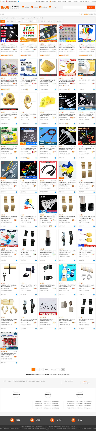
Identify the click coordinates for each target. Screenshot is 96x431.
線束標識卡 (70, 381)
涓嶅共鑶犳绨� (24, 51)
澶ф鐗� (92, 51)
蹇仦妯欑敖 (81, 51)
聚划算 (36, 428)
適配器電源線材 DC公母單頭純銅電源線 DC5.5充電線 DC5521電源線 (48, 183)
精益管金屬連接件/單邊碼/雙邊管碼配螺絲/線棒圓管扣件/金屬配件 (67, 251)
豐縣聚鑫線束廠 (55, 408)
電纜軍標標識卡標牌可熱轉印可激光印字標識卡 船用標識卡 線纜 (67, 81)
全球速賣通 (24, 428)
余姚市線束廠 (38, 401)
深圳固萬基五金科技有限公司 (44, 220)
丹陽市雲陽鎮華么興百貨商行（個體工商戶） (63, 322)
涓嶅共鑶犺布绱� (70, 51)
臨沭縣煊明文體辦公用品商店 (73, 401)
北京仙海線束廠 (38, 408)
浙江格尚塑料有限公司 (25, 151)
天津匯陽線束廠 (55, 405)
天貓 (33, 428)
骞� (16, 49)
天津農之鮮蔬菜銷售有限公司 (82, 405)
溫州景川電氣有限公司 (63, 186)
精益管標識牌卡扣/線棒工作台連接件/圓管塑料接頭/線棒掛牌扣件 (87, 286)
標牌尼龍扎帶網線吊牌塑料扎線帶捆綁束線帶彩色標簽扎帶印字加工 (9, 251)
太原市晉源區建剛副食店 (72, 408)
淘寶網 (29, 428)
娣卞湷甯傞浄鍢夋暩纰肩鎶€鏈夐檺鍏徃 (25, 49)
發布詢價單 (85, 381)
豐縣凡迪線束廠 (47, 403)
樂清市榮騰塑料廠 (82, 151)
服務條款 (51, 426)
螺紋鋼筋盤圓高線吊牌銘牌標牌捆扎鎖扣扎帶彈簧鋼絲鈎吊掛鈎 (47, 320)
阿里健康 (89, 428)
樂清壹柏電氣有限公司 (83, 117)
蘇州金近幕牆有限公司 (80, 408)
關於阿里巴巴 (62, 426)
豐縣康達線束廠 (38, 403)
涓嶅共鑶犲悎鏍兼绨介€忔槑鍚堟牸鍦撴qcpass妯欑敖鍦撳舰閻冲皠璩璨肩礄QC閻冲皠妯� (67, 46)
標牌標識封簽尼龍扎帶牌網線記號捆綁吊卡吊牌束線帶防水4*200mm (86, 149)
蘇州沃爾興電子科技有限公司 (63, 83)
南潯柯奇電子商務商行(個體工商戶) (25, 254)
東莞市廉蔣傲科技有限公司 (5, 288)
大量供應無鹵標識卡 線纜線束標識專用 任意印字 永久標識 (48, 115)
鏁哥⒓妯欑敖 (31, 51)
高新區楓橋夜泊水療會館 (89, 403)
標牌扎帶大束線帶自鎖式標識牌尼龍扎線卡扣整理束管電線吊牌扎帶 (28, 217)
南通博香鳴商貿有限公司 (44, 288)
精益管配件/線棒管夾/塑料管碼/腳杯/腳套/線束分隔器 (28, 251)
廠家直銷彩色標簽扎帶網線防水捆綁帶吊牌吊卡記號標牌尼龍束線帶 (28, 149)
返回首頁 (59, 374)
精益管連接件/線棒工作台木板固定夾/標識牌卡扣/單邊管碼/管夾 (9, 286)
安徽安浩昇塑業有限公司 (25, 220)
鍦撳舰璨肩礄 (10, 85)
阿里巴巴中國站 (18, 428)
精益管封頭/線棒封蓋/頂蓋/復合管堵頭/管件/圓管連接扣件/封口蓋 (67, 320)
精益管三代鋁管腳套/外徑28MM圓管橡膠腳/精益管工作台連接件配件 (47, 251)
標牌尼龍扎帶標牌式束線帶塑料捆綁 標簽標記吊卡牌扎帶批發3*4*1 (9, 183)
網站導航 (73, 426)
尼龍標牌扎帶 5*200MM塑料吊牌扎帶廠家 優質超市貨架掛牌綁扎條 (67, 183)
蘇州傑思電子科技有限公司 (44, 83)
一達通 (93, 428)
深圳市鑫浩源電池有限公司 (83, 254)
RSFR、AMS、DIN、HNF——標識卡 (86, 80)
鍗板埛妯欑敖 (49, 51)
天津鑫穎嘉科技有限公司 (81, 403)
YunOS (64, 428)
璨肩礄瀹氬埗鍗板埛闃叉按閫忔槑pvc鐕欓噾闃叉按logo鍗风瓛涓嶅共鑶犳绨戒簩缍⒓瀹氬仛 (48, 46)
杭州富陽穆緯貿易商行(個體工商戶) (63, 254)
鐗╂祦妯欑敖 (87, 51)
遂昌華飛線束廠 (38, 405)
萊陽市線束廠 (55, 403)
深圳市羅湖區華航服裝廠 (25, 186)
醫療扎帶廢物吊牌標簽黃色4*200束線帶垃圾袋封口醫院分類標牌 (9, 149)
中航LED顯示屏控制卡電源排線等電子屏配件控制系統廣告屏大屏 (9, 354)
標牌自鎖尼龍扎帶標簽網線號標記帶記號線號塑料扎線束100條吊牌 (86, 115)
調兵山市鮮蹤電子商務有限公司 (74, 403)
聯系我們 (68, 426)
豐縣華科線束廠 (47, 401)
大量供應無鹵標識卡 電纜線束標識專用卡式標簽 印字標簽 (28, 115)
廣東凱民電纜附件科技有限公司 (25, 83)
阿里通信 (69, 428)
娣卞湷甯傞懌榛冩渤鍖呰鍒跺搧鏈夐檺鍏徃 (63, 49)
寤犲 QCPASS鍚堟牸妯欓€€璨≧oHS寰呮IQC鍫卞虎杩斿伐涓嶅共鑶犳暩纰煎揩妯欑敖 (29, 46)
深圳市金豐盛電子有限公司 (44, 151)
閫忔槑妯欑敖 (10, 51)
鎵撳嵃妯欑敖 (4, 51)
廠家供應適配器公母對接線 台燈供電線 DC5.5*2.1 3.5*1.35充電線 (48, 149)
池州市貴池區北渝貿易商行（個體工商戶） (83, 288)
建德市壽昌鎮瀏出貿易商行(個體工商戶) (63, 220)
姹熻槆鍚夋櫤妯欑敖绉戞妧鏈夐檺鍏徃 (5, 49)
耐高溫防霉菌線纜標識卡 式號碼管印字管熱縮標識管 (28, 81)
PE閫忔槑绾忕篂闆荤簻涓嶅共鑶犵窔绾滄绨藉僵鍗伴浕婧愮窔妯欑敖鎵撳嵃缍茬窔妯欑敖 (9, 46)
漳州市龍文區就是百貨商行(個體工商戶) (5, 322)
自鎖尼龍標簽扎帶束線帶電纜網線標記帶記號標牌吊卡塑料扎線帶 (47, 217)
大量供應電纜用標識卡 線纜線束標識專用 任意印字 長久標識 (9, 115)
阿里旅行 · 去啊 (45, 428)
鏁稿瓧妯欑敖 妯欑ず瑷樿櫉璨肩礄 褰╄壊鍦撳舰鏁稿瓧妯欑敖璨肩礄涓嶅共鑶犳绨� (9, 81)
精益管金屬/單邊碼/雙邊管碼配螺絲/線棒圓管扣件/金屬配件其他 (47, 286)
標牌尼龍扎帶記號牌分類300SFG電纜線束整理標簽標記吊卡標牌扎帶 (67, 115)
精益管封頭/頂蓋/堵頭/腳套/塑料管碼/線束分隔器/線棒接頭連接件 (86, 183)
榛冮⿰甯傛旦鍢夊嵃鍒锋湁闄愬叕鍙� (5, 83)
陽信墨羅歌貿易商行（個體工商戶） (63, 151)
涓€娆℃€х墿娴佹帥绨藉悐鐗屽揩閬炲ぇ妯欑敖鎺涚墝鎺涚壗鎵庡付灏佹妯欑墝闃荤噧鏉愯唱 (86, 46)
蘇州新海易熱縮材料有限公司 (83, 83)
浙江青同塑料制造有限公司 (63, 117)
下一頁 (46, 369)
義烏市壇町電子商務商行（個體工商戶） (63, 288)
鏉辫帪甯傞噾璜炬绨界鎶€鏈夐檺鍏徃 (44, 49)
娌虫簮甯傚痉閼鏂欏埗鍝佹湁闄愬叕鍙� (83, 49)
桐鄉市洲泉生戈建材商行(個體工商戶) (83, 322)
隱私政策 (56, 426)
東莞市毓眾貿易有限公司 (5, 220)
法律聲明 (46, 426)
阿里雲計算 (59, 428)
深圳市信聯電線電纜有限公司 (44, 186)
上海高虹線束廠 (47, 405)
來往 (82, 428)
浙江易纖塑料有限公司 (5, 151)
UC (75, 428)
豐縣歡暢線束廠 (47, 408)
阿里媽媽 (51, 428)
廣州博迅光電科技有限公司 (5, 356)
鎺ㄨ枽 (15, 47)
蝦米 (55, 428)
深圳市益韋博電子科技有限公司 (25, 288)
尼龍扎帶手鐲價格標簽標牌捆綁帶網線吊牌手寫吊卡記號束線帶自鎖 (28, 183)
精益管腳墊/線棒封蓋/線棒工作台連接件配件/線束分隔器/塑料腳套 (87, 217)
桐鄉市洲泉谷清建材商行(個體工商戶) (83, 186)
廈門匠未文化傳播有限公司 (81, 401)
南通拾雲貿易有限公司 (25, 322)
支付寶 (79, 428)
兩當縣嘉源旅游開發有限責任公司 (74, 405)
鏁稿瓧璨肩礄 (4, 85)
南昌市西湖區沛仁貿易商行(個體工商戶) (5, 254)
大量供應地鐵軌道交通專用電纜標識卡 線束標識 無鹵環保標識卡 (47, 81)
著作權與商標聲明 (40, 426)
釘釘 (85, 428)
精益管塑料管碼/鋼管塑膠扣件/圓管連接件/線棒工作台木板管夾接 (29, 286)
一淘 (40, 428)
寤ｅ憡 (35, 47)
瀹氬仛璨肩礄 (43, 51)
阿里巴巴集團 (3, 428)
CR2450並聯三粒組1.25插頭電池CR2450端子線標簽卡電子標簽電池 (86, 251)
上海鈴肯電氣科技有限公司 (44, 322)
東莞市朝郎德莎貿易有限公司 (44, 254)
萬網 (73, 428)
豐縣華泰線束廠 (55, 401)
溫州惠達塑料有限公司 (5, 186)
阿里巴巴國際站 (10, 428)
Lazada (47, 429)
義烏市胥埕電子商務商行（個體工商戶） (83, 220)
